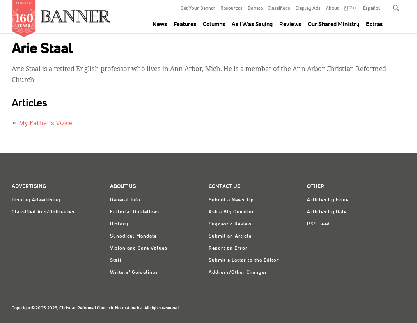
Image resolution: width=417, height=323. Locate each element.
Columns (214, 24)
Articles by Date (327, 212)
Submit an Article (230, 236)
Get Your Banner (198, 8)
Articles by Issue (328, 200)
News (160, 24)
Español (371, 8)
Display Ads (308, 8)
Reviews (290, 24)
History (119, 224)
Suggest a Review (230, 224)
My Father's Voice (46, 124)
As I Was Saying (252, 24)
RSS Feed (318, 224)
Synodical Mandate (133, 236)
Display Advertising (36, 200)
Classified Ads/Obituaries (43, 212)
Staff (116, 260)
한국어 (351, 8)
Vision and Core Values (138, 248)
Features (185, 24)
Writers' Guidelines (134, 272)
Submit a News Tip (231, 200)
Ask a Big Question (232, 212)
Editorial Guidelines (134, 212)
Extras (374, 24)
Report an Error (228, 248)
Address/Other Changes (238, 272)
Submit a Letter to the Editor (244, 260)
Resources (231, 8)
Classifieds (279, 8)
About (332, 8)
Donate (255, 8)
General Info (125, 200)
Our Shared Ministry (333, 24)
